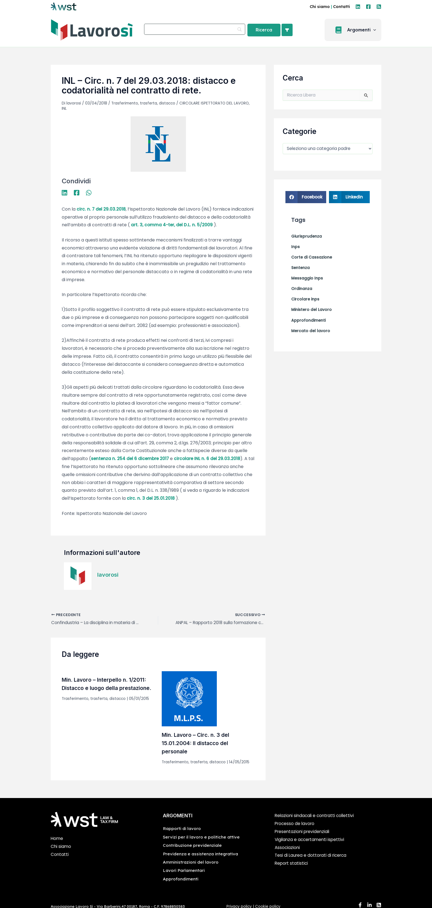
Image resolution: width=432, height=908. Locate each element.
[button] (354, 30)
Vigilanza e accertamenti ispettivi (311, 840)
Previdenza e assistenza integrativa (201, 854)
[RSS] (378, 6)
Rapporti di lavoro (182, 829)
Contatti (341, 6)
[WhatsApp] (88, 192)
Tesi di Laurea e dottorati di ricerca (312, 856)
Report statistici (292, 864)
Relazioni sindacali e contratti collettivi (316, 816)
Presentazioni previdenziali (303, 832)
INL (64, 108)
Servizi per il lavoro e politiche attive (202, 837)
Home (57, 839)
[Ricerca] (263, 30)
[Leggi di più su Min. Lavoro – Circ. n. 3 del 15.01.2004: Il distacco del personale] (189, 699)
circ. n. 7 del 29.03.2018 (102, 209)
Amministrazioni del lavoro (191, 862)
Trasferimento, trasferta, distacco (144, 103)
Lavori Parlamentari (184, 871)
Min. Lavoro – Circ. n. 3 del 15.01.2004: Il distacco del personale (197, 743)
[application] (375, 30)
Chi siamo (320, 6)
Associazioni (288, 848)
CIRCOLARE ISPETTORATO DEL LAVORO (217, 103)
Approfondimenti (181, 879)
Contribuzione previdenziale (193, 845)
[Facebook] (368, 6)
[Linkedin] (357, 6)
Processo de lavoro (295, 824)
